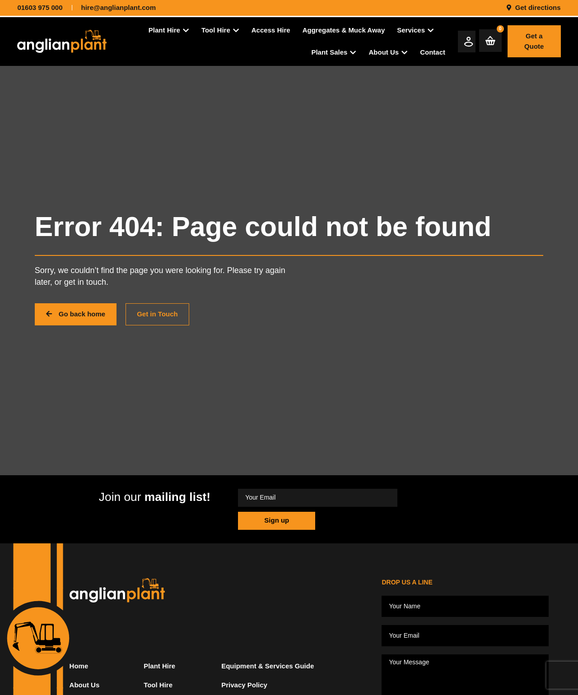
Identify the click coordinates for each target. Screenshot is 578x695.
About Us (85, 691)
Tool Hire (158, 691)
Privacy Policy (244, 691)
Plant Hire (159, 672)
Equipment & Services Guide (267, 672)
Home (79, 672)
